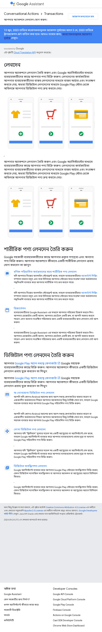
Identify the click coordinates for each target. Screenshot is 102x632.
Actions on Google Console (67, 615)
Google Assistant (12, 594)
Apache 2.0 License (33, 510)
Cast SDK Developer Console (67, 620)
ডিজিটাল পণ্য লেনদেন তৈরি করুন (39, 355)
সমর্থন (7, 615)
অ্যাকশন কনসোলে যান (83, 16)
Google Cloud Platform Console (69, 599)
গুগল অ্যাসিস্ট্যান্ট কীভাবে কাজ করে (21, 604)
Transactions (53, 14)
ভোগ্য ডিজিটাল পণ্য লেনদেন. (30, 429)
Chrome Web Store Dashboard (68, 625)
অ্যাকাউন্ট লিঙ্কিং (89, 275)
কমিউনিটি (9, 620)
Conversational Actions (21, 14)
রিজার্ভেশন (20, 308)
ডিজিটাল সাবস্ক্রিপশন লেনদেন (30, 466)
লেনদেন (12, 65)
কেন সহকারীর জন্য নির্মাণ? (17, 599)
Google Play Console (63, 604)
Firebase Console (62, 610)
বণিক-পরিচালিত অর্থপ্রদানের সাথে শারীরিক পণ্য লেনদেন (45, 271)
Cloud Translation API (25, 52)
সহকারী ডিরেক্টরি (12, 610)
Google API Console (63, 594)
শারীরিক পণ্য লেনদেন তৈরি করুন (38, 249)
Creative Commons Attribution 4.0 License (65, 507)
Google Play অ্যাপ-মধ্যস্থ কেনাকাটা (36, 363)
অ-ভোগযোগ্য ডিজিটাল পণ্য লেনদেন (34, 392)
